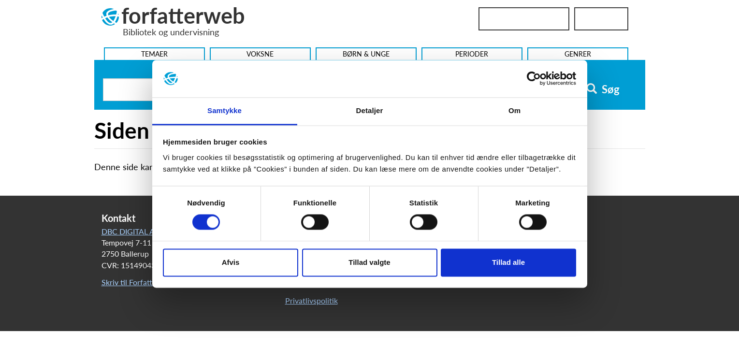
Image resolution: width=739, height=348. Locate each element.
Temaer (154, 54)
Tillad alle (508, 262)
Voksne (260, 54)
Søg (603, 89)
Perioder (471, 54)
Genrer (578, 54)
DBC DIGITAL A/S (131, 231)
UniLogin (601, 19)
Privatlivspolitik (311, 300)
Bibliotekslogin (523, 19)
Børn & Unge (366, 54)
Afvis (231, 262)
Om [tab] (514, 110)
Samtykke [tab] (224, 110)
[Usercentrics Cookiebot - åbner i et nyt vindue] (534, 79)
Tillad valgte (369, 262)
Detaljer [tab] (369, 110)
